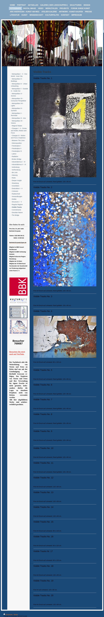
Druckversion (8, 614)
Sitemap (16, 614)
